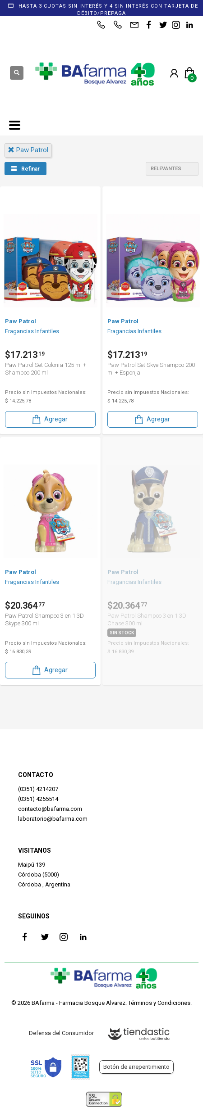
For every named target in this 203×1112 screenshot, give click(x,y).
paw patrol (28, 150)
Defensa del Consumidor (61, 1033)
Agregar (49, 419)
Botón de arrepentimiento (136, 1066)
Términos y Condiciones (159, 1002)
